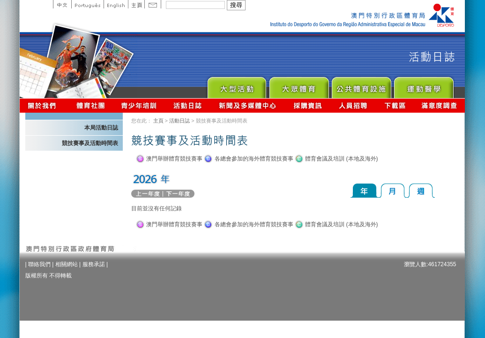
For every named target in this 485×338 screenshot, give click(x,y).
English (116, 4)
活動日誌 (188, 105)
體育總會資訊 (90, 105)
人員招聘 (353, 105)
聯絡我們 (39, 264)
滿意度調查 (439, 105)
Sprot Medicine (423, 85)
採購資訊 (307, 105)
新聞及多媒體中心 (247, 105)
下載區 (394, 105)
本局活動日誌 (101, 127)
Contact (152, 4)
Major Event (236, 85)
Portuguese (87, 4)
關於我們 (43, 105)
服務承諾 (93, 264)
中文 (62, 4)
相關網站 (66, 264)
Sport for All (299, 85)
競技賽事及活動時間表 (90, 143)
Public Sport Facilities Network (361, 85)
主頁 (136, 4)
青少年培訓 (139, 105)
